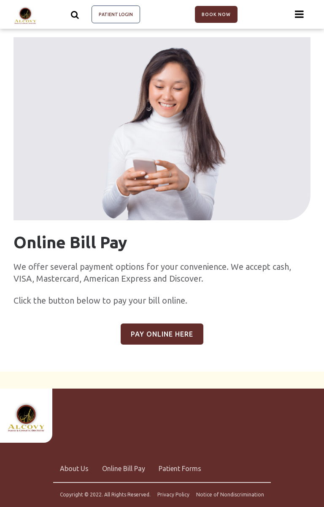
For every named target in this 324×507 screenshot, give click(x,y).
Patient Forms (180, 468)
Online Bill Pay (123, 468)
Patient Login (116, 14)
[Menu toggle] (299, 14)
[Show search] (75, 14)
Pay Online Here (162, 334)
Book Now (216, 14)
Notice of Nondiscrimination (230, 494)
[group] (162, 128)
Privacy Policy (173, 494)
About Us (74, 468)
